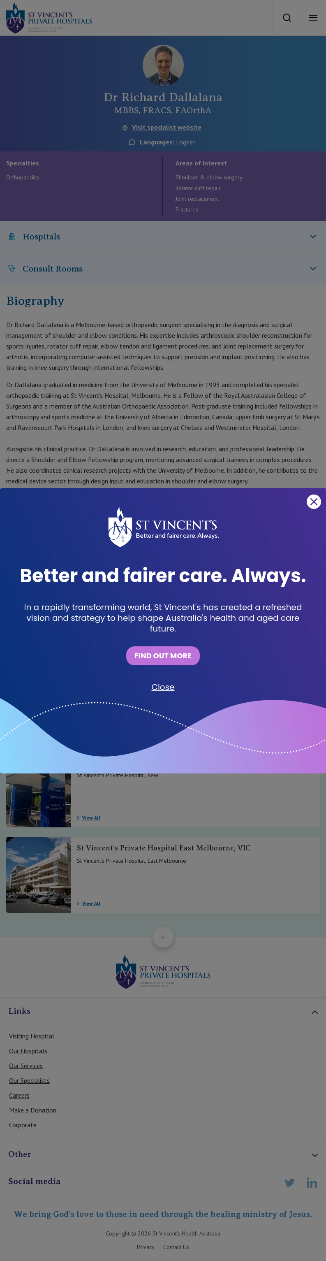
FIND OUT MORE (163, 655)
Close (163, 687)
